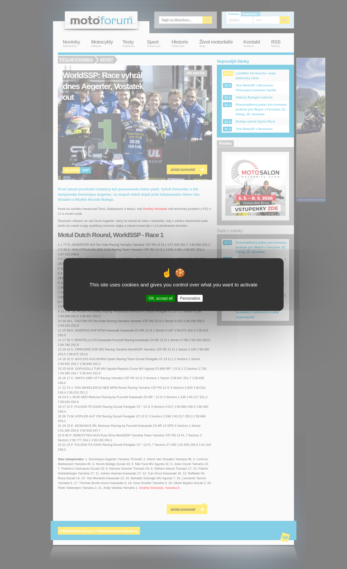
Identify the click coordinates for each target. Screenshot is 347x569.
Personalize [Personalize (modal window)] (190, 298)
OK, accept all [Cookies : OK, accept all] (160, 298)
